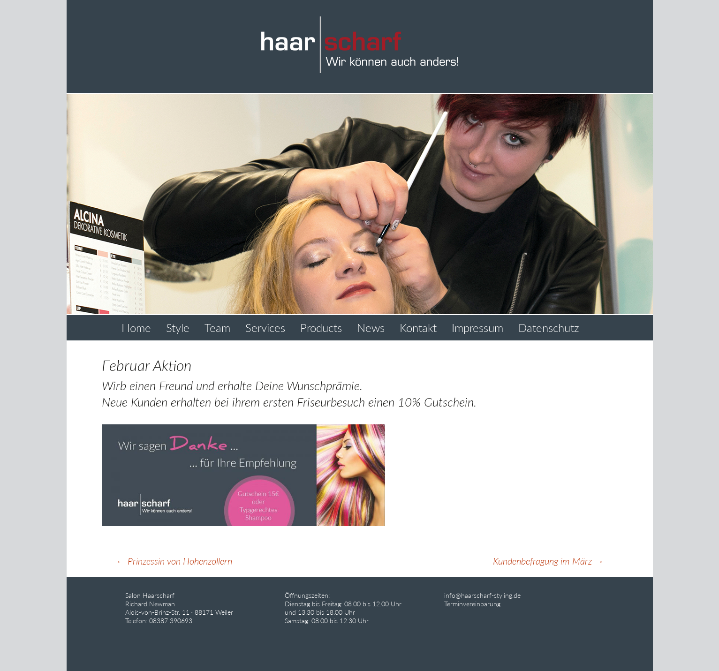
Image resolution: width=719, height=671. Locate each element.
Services (265, 327)
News (371, 327)
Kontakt (418, 327)
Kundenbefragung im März (548, 560)
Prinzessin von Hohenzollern (174, 560)
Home (136, 327)
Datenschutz (548, 327)
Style (177, 327)
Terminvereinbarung (472, 604)
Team (217, 327)
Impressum (477, 327)
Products (321, 327)
